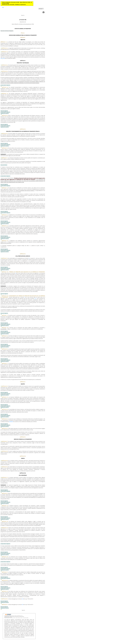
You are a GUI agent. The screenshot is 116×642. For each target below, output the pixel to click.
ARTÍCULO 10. (5, 148)
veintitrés (11, 421)
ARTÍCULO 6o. (5, 87)
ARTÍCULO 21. (5, 363)
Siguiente (22, 15)
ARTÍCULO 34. (5, 521)
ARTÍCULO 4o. (5, 65)
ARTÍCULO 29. (5, 460)
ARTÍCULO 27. (5, 441)
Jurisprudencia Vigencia (5, 85)
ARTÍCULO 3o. (5, 51)
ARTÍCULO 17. (5, 315)
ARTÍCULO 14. (5, 225)
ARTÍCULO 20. (5, 349)
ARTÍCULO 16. (5, 258)
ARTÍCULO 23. (5, 397)
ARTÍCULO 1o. (4, 42)
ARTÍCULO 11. (5, 157)
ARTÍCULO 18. (5, 327)
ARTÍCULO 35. (5, 527)
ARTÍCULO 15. (5, 240)
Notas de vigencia (4, 111)
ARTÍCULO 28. (5, 451)
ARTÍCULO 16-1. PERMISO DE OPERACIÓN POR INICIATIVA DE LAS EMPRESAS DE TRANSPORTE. (23, 272)
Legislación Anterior (5, 602)
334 (4, 58)
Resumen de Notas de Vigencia (7, 30)
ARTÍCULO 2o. (5, 48)
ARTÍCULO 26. (5, 428)
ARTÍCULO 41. (5, 604)
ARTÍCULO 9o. (5, 133)
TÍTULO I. (23, 33)
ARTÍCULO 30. (5, 466)
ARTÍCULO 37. (5, 572)
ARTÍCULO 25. (5, 419)
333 (1, 58)
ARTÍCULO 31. (5, 477)
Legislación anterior (5, 113)
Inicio (3, 7)
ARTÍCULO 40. (5, 599)
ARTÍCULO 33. (5, 505)
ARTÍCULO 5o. (5, 71)
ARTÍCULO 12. (5, 187)
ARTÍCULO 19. (5, 336)
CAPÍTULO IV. (23, 253)
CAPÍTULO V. (23, 381)
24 (22, 599)
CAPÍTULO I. (22, 37)
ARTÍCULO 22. (5, 386)
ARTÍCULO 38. (5, 580)
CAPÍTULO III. (23, 129)
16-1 (35, 298)
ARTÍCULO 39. (5, 591)
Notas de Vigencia (4, 293)
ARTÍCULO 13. (5, 215)
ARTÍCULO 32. (5, 493)
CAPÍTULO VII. (23, 456)
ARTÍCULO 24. (5, 409)
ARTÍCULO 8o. (5, 115)
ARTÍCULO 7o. (5, 93)
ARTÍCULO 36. (5, 556)
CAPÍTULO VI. (23, 437)
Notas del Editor (4, 165)
